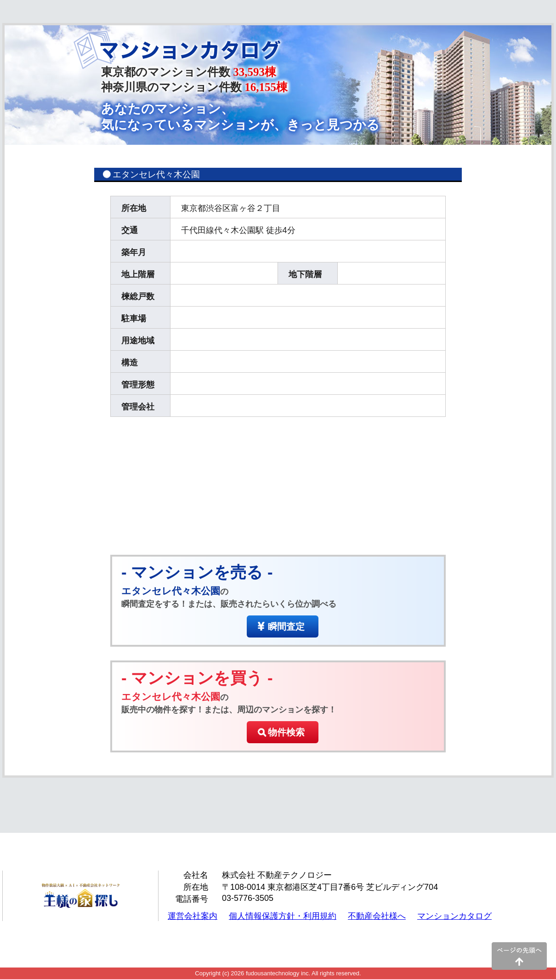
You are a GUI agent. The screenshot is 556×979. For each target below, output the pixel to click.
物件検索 (286, 732)
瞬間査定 (286, 626)
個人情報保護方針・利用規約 (282, 916)
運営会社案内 (192, 916)
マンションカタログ (454, 916)
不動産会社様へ (377, 916)
